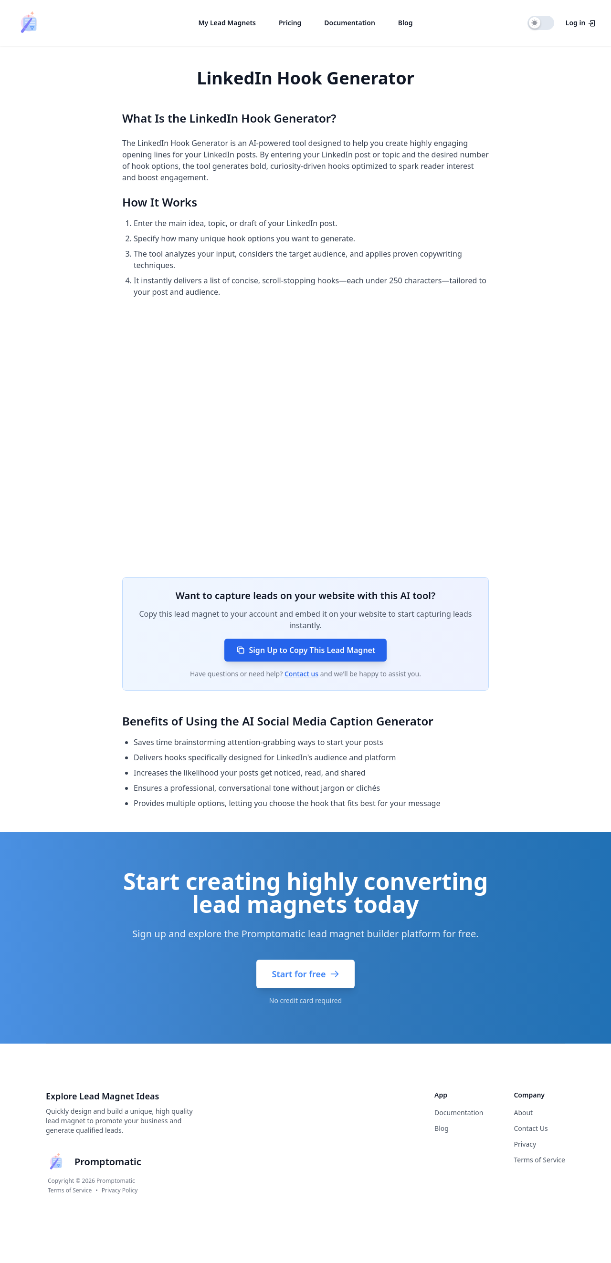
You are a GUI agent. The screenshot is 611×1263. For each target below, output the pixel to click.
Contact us (301, 673)
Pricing (290, 22)
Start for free (305, 974)
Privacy (525, 1144)
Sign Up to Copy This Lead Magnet (306, 650)
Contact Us (531, 1128)
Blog (405, 22)
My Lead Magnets (227, 22)
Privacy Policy (120, 1190)
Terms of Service (70, 1190)
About (523, 1112)
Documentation (349, 22)
